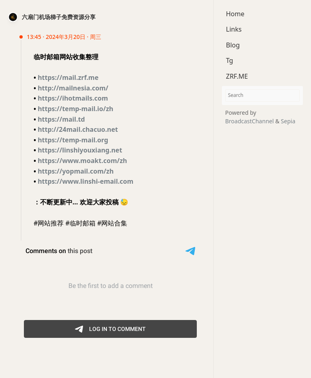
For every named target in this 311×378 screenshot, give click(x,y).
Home (235, 13)
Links (234, 29)
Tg (229, 60)
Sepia (288, 121)
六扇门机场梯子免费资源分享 (59, 17)
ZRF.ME (237, 76)
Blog (233, 45)
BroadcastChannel (250, 121)
